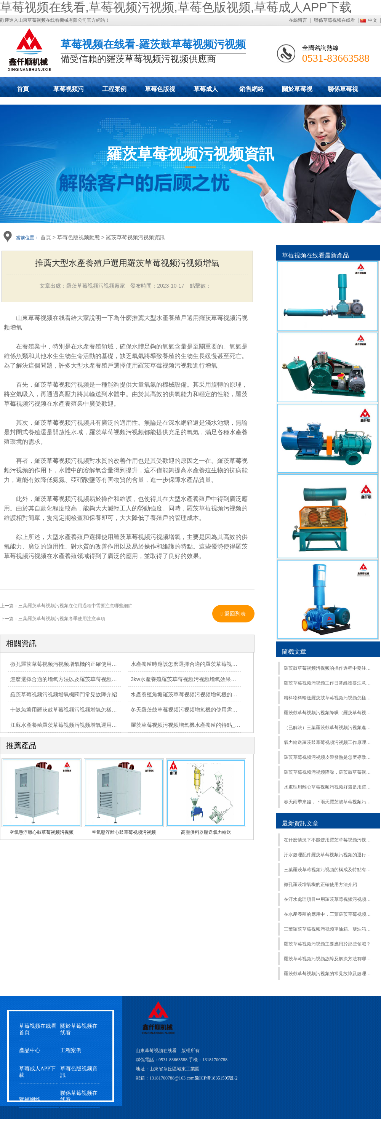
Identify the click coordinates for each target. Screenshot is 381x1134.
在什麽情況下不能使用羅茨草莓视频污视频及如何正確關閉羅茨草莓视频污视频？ (329, 840)
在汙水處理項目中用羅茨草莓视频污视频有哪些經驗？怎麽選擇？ (329, 899)
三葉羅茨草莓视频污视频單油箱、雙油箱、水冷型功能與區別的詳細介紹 (329, 929)
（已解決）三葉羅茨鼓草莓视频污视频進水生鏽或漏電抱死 (329, 727)
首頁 (23, 89)
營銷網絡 (29, 1099)
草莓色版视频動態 (160, 91)
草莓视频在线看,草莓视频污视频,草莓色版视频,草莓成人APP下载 (176, 7)
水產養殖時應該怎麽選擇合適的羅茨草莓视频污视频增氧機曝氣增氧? (212, 664)
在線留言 (298, 20)
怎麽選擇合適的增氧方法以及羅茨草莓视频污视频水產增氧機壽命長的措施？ (101, 679)
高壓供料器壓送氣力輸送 (206, 832)
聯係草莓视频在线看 (334, 20)
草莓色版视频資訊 (79, 1072)
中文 (372, 20)
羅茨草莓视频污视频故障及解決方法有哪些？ (329, 958)
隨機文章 (294, 651)
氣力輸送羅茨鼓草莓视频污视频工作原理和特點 (329, 742)
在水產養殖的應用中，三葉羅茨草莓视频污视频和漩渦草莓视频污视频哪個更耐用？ (329, 914)
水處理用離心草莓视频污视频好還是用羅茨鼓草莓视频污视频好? (329, 787)
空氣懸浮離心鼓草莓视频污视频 (42, 832)
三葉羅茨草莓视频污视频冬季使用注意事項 (61, 618)
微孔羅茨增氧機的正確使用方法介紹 (320, 884)
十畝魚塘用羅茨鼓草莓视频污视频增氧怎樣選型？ (69, 710)
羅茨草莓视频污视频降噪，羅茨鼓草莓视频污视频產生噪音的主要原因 (329, 772)
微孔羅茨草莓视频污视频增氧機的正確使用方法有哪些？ (77, 664)
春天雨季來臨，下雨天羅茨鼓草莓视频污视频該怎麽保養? (329, 802)
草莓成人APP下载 (206, 91)
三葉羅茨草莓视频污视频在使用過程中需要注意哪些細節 (75, 605)
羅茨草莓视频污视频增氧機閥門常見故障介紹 (63, 694)
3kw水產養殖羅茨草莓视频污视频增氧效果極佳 (186, 679)
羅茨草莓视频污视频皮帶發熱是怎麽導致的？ (329, 757)
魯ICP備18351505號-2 (216, 1078)
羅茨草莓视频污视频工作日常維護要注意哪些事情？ (329, 683)
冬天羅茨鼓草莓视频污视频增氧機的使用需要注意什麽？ (197, 710)
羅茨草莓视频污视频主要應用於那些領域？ (327, 944)
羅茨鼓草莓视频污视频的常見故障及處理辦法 (329, 973)
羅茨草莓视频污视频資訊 (135, 237)
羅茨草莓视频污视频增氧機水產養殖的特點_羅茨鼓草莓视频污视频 (209, 725)
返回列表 (233, 614)
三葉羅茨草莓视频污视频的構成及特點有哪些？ (329, 869)
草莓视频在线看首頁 (37, 1029)
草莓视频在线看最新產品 (315, 255)
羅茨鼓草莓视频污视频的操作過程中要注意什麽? (329, 668)
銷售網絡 (251, 89)
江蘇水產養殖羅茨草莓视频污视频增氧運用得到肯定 (71, 725)
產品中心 (29, 1050)
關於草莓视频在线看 (297, 91)
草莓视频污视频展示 (68, 91)
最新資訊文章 (300, 823)
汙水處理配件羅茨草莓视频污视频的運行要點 (329, 854)
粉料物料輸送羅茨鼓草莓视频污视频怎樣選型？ (329, 698)
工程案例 (114, 89)
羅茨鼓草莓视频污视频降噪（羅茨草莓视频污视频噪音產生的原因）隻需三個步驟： (329, 712)
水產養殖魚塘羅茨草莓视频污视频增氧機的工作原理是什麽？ (203, 694)
